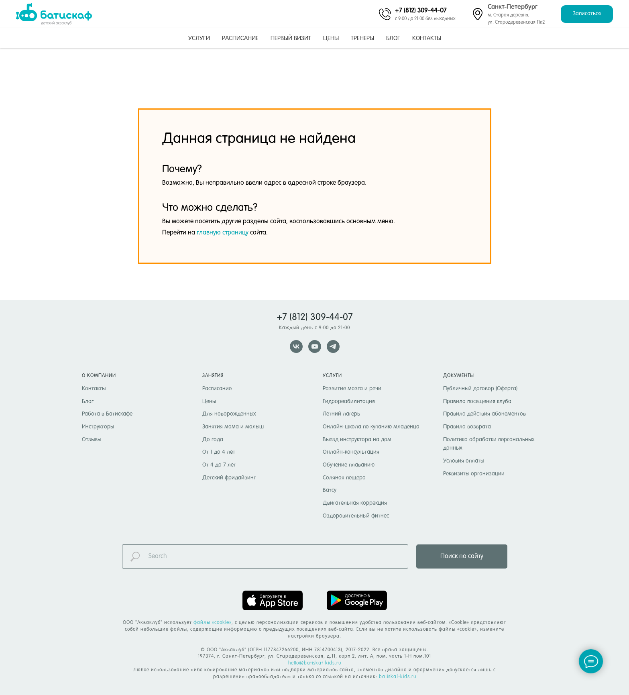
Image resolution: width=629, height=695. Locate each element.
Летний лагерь (341, 414)
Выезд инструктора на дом (357, 439)
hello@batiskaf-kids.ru (314, 663)
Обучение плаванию (349, 465)
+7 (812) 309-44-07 (421, 10)
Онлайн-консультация (351, 452)
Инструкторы (98, 427)
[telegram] (333, 346)
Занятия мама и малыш (233, 427)
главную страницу (222, 233)
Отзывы (91, 439)
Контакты (426, 38)
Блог (393, 38)
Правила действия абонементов (484, 414)
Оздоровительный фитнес (356, 516)
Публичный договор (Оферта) (480, 388)
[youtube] (314, 346)
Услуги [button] (199, 38)
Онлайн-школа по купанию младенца (371, 427)
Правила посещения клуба (477, 401)
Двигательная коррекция (355, 503)
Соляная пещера (344, 478)
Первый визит (291, 38)
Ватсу (329, 490)
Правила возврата (467, 427)
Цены (331, 38)
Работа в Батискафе (107, 414)
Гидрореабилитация (349, 401)
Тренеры (362, 38)
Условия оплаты (463, 461)
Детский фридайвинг (229, 478)
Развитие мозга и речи (352, 388)
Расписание (240, 38)
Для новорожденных (229, 414)
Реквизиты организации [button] (474, 474)
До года (212, 439)
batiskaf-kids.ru (397, 677)
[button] (587, 14)
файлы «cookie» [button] (212, 622)
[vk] (296, 346)
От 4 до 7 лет (219, 465)
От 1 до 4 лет (218, 452)
